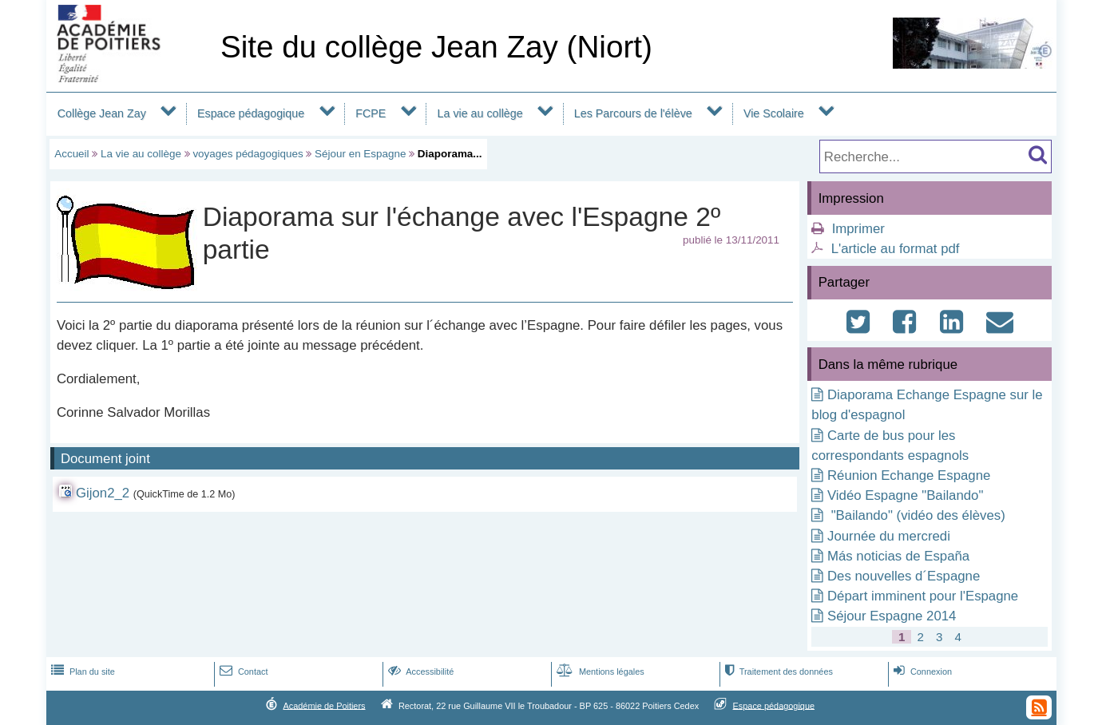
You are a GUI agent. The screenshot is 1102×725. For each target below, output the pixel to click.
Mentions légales (598, 671)
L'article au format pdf (895, 248)
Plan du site (81, 671)
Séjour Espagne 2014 (891, 616)
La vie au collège (480, 113)
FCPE (370, 113)
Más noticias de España (898, 556)
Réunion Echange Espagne (908, 475)
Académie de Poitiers (324, 705)
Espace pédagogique (250, 113)
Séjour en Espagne (360, 154)
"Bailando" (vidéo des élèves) (916, 515)
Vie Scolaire (773, 113)
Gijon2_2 (102, 493)
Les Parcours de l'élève (633, 113)
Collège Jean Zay (101, 113)
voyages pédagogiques (247, 154)
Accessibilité (419, 671)
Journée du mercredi (888, 536)
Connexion (921, 671)
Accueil (71, 154)
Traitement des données (777, 671)
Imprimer (858, 228)
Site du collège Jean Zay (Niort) (436, 47)
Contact (242, 671)
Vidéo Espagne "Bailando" (905, 495)
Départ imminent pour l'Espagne (922, 596)
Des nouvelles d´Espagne (903, 576)
